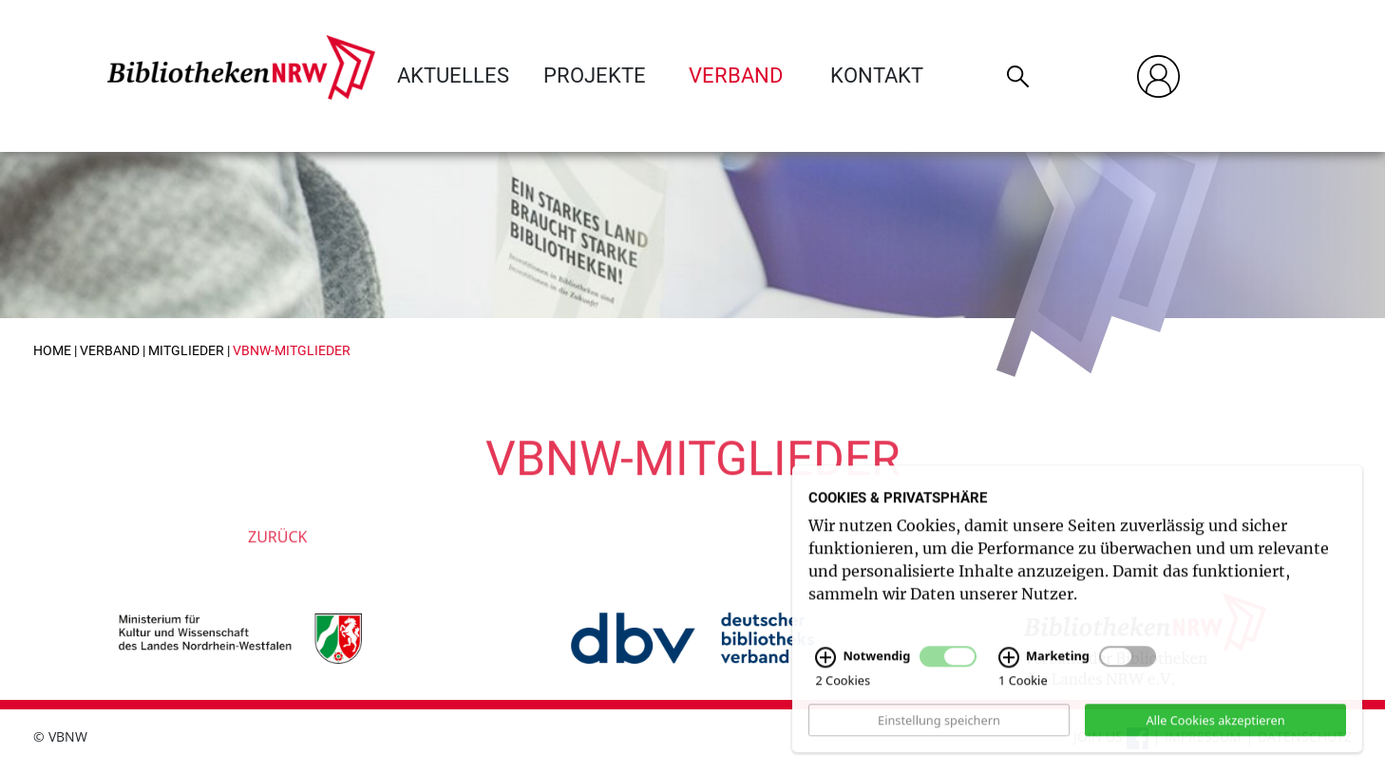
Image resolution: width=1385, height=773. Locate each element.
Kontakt (876, 75)
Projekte (594, 75)
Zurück (278, 555)
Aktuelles (453, 75)
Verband (736, 75)
